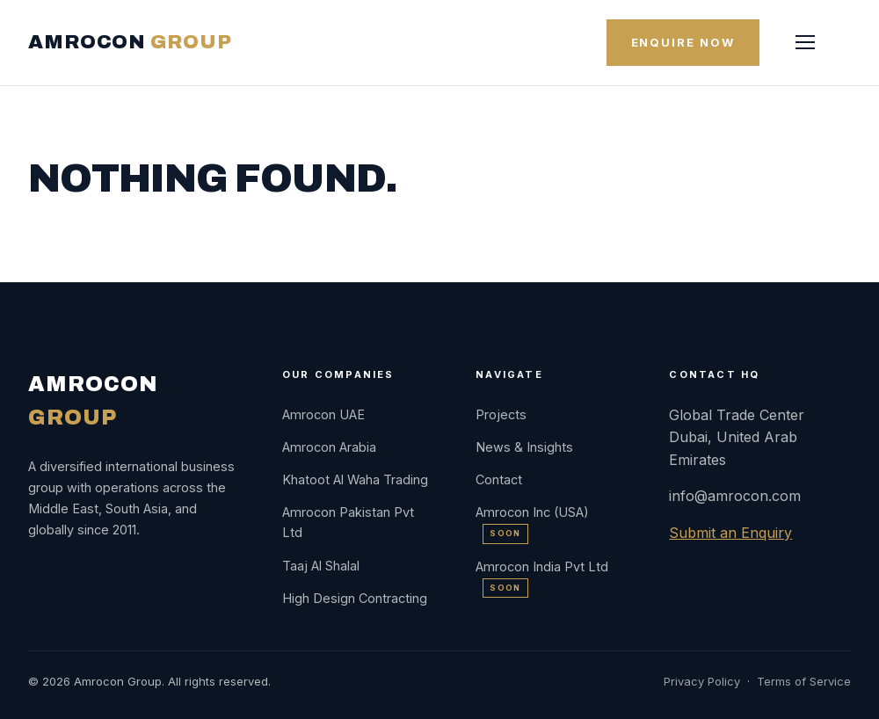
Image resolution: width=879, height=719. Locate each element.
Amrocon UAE (323, 414)
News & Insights (524, 446)
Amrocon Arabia (329, 446)
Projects (501, 414)
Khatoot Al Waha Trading (355, 479)
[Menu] (805, 42)
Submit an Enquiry (730, 532)
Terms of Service (804, 681)
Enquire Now (683, 42)
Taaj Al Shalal (321, 565)
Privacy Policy (702, 681)
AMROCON (129, 42)
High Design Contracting (354, 598)
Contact (499, 479)
